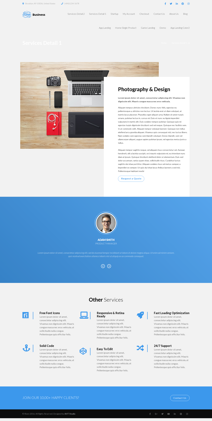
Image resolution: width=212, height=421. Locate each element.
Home (164, 45)
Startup (109, 14)
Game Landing (146, 29)
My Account (124, 14)
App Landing (100, 29)
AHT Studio (70, 416)
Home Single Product (123, 29)
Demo (161, 29)
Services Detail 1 (92, 14)
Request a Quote (131, 181)
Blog (184, 14)
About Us (172, 14)
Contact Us (156, 14)
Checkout (141, 14)
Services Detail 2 (70, 14)
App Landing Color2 (179, 29)
